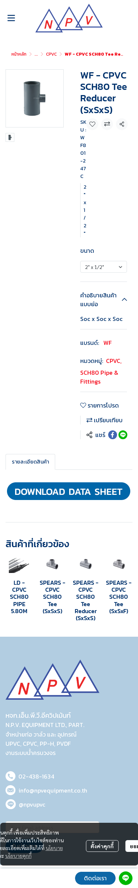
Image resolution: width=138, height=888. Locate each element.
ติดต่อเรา (95, 878)
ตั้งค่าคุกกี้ (102, 846)
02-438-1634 (36, 776)
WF (107, 342)
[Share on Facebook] (112, 434)
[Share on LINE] (122, 434)
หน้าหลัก (18, 54)
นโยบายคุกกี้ (18, 855)
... (36, 54)
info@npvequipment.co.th (52, 790)
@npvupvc (32, 804)
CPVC (51, 54)
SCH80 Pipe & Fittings (99, 377)
